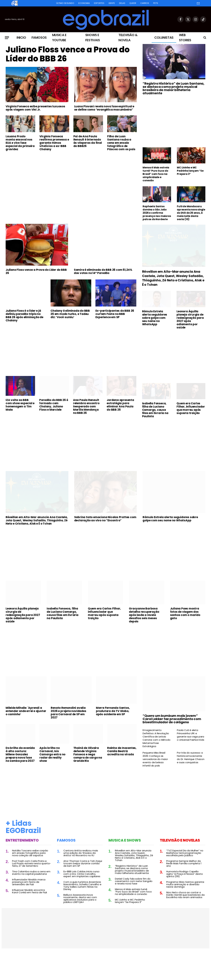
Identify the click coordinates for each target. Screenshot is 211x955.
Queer (132, 3)
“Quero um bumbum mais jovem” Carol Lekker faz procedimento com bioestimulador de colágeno (172, 719)
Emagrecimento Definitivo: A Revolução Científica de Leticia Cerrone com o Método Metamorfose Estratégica (156, 738)
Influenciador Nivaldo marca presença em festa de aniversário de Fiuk (28, 882)
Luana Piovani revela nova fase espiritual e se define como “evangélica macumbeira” (104, 108)
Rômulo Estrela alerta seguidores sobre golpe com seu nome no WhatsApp (154, 318)
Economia (84, 3)
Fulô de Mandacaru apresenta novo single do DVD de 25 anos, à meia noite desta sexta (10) (191, 213)
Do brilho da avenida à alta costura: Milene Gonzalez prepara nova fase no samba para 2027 (20, 754)
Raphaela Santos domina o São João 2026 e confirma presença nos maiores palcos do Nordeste (157, 213)
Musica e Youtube (59, 37)
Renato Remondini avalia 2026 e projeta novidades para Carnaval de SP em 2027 (68, 712)
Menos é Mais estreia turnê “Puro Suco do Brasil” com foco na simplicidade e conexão (156, 174)
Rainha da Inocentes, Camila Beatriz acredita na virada (121, 751)
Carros (144, 3)
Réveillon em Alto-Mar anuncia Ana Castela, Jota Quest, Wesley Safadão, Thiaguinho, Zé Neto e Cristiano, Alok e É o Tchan (173, 278)
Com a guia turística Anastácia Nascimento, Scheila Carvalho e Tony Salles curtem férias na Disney (82, 885)
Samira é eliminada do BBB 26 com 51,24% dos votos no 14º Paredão (103, 271)
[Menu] (7, 37)
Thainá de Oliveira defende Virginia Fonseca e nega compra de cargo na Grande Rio (87, 754)
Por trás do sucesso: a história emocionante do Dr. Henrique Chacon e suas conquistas (190, 757)
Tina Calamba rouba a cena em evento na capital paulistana (31, 872)
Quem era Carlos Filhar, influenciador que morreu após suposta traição (191, 408)
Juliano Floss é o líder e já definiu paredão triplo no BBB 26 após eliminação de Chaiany (24, 315)
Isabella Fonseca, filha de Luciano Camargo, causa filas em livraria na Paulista (155, 410)
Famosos (39, 37)
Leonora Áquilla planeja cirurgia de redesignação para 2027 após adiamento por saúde (190, 319)
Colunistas (163, 37)
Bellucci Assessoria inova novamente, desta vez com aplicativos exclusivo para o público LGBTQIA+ (80, 898)
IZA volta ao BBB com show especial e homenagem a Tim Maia (20, 404)
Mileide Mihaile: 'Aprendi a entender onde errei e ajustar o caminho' (26, 711)
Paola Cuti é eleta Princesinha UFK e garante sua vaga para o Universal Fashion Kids (190, 735)
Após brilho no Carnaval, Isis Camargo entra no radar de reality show (52, 754)
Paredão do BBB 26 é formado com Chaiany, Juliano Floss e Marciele (53, 404)
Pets (155, 3)
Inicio (21, 37)
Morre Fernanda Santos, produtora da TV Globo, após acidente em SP (113, 711)
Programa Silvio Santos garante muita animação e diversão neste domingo (185, 884)
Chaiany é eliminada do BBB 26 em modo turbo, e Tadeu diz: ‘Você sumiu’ (70, 314)
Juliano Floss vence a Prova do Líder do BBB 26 (67, 54)
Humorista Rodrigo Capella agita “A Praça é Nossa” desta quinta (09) (184, 873)
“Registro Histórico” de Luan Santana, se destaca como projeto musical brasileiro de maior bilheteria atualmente (173, 88)
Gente (111, 3)
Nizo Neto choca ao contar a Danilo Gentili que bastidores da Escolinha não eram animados (185, 894)
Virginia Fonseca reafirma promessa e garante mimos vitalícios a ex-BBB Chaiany (54, 143)
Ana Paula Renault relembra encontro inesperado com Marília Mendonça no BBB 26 (86, 406)
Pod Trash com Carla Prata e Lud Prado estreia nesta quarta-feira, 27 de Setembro (31, 863)
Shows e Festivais (92, 37)
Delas (122, 3)
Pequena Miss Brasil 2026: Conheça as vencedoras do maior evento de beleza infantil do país (155, 759)
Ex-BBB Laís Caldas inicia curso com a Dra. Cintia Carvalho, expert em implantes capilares (81, 873)
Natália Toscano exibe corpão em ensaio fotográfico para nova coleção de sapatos (30, 853)
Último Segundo (65, 3)
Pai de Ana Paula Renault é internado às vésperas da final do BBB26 (87, 141)
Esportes (99, 3)
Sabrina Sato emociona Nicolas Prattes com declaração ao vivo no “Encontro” (105, 519)
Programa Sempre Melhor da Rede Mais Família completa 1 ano (184, 863)
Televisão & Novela (128, 37)
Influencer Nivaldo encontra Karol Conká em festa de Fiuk (29, 891)
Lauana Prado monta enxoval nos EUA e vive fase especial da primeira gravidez (20, 143)
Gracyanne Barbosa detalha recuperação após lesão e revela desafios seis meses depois (144, 615)
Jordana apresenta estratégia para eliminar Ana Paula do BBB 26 (120, 404)
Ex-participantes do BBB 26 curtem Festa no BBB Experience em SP (114, 314)
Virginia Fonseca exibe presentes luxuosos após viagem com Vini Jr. (35, 108)
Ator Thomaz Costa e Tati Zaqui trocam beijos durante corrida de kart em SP (82, 863)
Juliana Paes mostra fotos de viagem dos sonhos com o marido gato (185, 613)
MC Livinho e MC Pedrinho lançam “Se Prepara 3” (190, 171)
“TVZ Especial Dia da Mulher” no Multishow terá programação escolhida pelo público (184, 853)
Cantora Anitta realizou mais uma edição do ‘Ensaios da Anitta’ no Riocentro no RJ (80, 853)
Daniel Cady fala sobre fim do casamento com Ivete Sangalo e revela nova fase (133, 881)
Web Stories (185, 37)
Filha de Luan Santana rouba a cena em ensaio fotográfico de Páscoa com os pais (121, 143)
